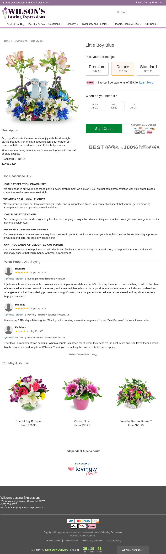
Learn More (146, 82)
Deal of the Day (16, 24)
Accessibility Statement (92, 541)
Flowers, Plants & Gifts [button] (128, 24)
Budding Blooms (36, 279)
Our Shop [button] (152, 24)
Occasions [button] (55, 24)
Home (7, 41)
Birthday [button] (73, 24)
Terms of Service (52, 541)
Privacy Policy (71, 541)
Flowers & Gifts (20, 41)
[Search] (140, 12)
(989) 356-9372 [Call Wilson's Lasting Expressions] (9, 504)
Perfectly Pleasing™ (37, 315)
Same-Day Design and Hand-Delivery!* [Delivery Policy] (26, 2)
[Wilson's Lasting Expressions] (26, 13)
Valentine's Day (36, 24)
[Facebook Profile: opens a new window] (163, 498)
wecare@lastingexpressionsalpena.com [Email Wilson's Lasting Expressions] (22, 507)
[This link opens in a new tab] (83, 469)
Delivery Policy (114, 541)
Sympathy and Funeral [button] (96, 24)
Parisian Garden (35, 337)
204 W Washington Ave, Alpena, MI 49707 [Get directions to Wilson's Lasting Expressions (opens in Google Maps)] (23, 501)
